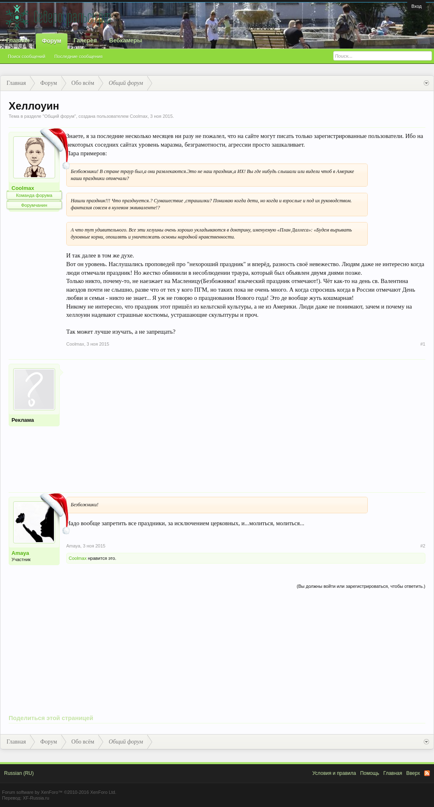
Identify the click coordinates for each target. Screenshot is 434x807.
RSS (427, 773)
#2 (422, 545)
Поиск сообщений (26, 56)
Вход (416, 6)
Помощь (369, 773)
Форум (51, 40)
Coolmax (138, 116)
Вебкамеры (125, 40)
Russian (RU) (19, 773)
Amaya (20, 553)
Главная (18, 40)
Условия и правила (334, 773)
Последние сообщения (78, 56)
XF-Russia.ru (36, 797)
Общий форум (59, 116)
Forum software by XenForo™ (59, 792)
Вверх (413, 773)
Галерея (85, 40)
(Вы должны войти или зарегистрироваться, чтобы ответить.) (361, 586)
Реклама (23, 420)
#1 (422, 344)
